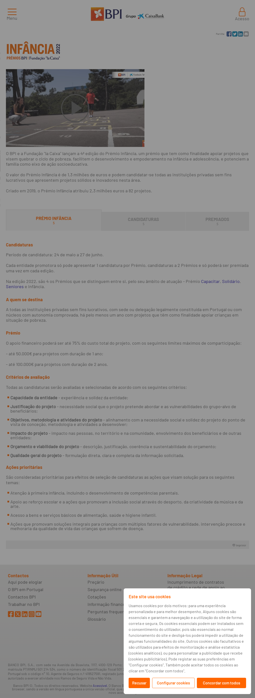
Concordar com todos (221, 682)
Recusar (139, 682)
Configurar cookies (173, 682)
